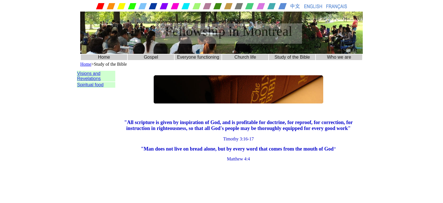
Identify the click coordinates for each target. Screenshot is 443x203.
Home (104, 57)
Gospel (151, 57)
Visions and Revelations (89, 76)
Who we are (339, 57)
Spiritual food (90, 84)
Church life (245, 57)
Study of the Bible (292, 57)
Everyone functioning (198, 57)
